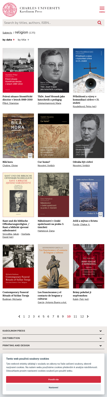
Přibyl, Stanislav (11, 103)
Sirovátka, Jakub (11, 234)
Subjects (7, 32)
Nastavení (53, 387)
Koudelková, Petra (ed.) (84, 106)
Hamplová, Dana (46, 230)
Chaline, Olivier (10, 165)
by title (23, 40)
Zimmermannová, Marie (49, 103)
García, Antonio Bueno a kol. (52, 302)
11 (75, 316)
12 (82, 316)
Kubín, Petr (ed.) (81, 299)
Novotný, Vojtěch (46, 165)
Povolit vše (53, 379)
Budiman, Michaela (12, 299)
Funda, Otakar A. (81, 224)
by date (9, 40)
